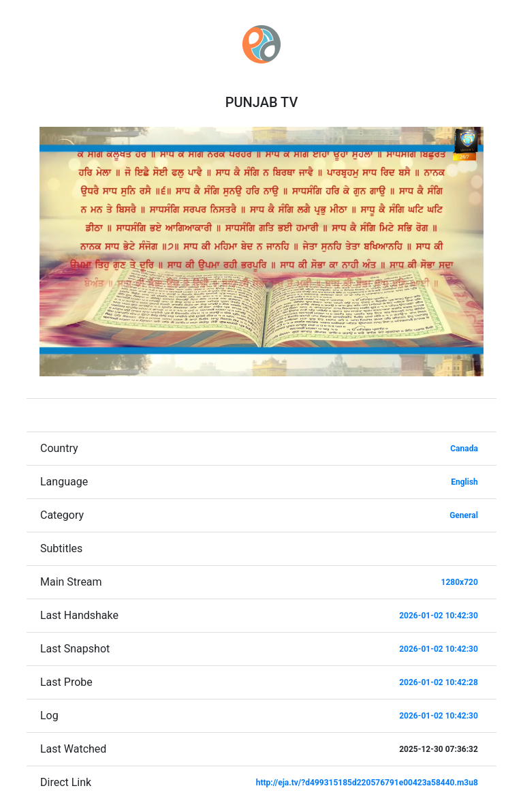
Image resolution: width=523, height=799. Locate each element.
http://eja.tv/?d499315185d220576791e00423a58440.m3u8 (367, 782)
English (464, 482)
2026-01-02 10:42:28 (438, 682)
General (463, 515)
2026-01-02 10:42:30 (438, 615)
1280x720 (459, 582)
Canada (464, 448)
